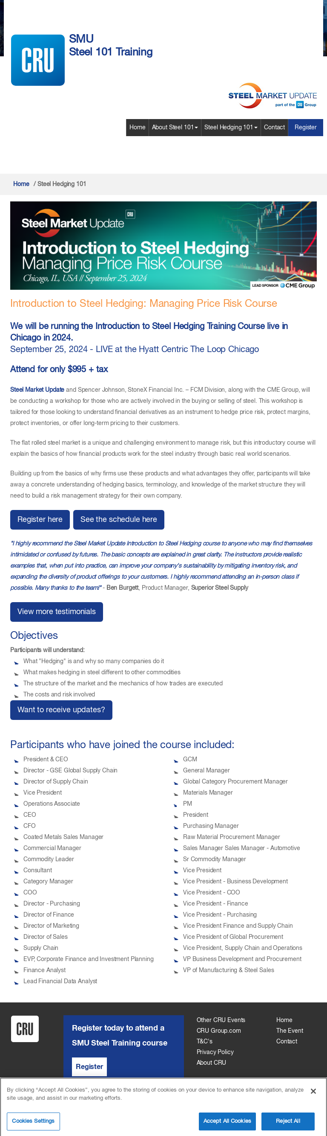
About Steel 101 (175, 128)
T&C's (204, 1042)
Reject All (288, 1124)
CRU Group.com (219, 1031)
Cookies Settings (33, 1124)
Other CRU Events (221, 1020)
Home (137, 128)
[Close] (313, 1094)
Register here (40, 520)
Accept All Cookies (227, 1124)
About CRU (212, 1063)
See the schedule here (118, 520)
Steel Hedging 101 (231, 128)
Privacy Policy (215, 1052)
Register (306, 128)
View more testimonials (56, 612)
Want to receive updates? (61, 710)
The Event (289, 1031)
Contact (274, 128)
